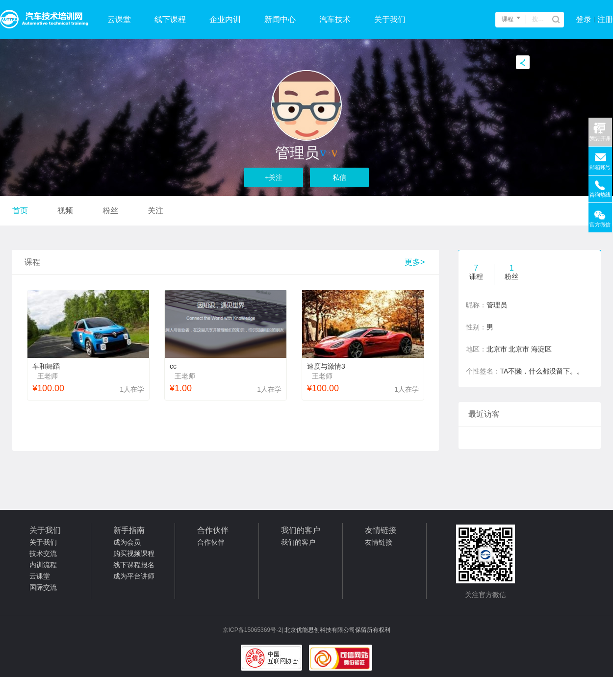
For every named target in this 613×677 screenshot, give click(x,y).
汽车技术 (335, 19)
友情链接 (378, 542)
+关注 (273, 177)
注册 (605, 19)
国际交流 (43, 587)
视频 (65, 210)
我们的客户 (298, 542)
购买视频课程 (133, 553)
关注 (155, 210)
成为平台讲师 (133, 576)
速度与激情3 (326, 366)
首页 (20, 210)
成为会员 (127, 542)
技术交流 (43, 553)
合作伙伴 (211, 542)
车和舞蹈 (46, 366)
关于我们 (390, 19)
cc (173, 366)
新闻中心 (280, 19)
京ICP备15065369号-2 (252, 630)
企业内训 (225, 19)
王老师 (47, 376)
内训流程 (43, 565)
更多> (415, 262)
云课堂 (119, 19)
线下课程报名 (133, 565)
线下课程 (170, 19)
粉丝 (110, 210)
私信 (339, 177)
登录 (583, 19)
